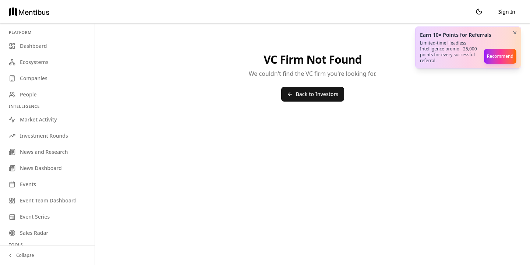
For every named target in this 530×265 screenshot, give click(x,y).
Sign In (506, 11)
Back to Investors (313, 94)
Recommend (500, 56)
